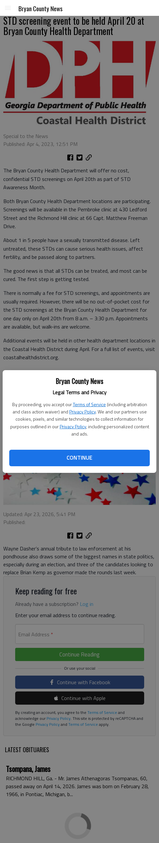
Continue (79, 458)
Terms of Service (89, 404)
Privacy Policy (82, 411)
